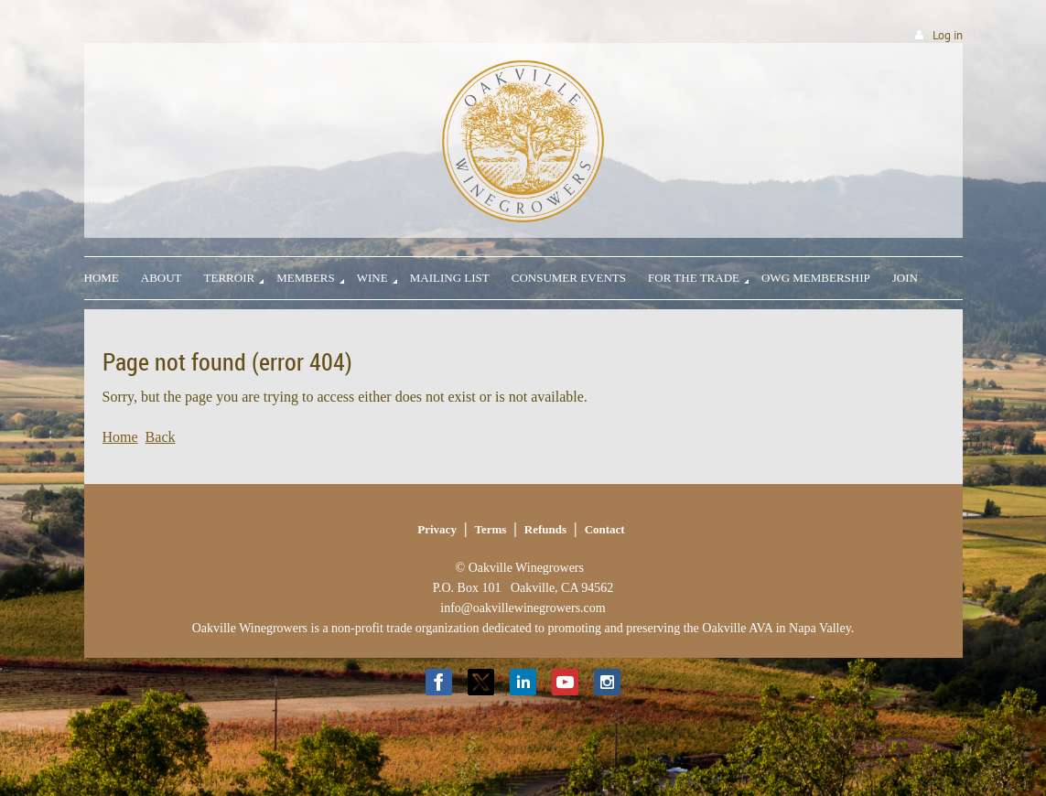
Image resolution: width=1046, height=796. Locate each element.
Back (161, 437)
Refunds (545, 529)
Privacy (437, 529)
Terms (490, 529)
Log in (948, 35)
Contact (605, 529)
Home (120, 437)
